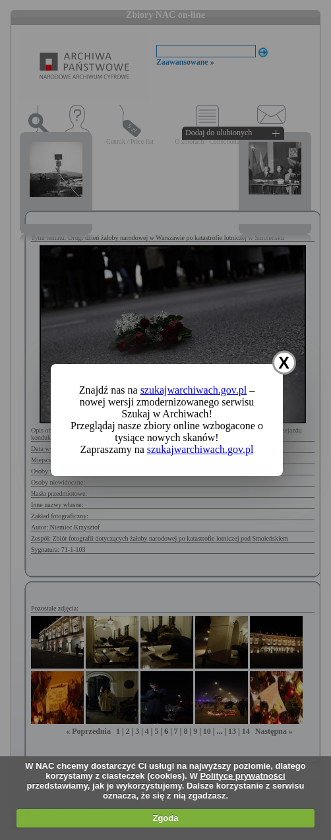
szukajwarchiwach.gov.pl (193, 390)
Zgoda (165, 818)
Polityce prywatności (242, 776)
